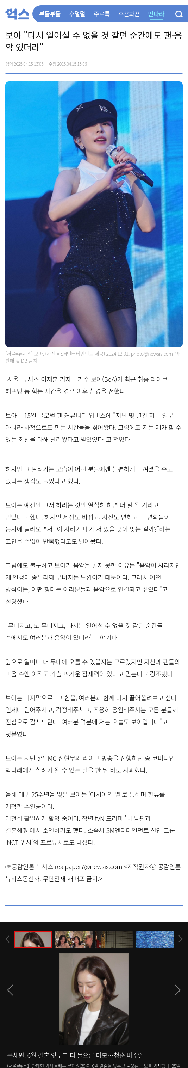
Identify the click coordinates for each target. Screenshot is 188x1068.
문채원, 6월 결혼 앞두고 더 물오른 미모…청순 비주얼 (75, 1055)
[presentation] (7, 939)
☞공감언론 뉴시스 (29, 866)
